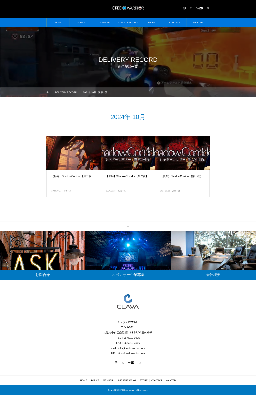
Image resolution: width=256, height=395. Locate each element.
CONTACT (174, 22)
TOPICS (81, 22)
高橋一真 (67, 191)
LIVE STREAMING (127, 22)
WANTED (198, 22)
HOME (58, 22)
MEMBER (105, 22)
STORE (151, 22)
